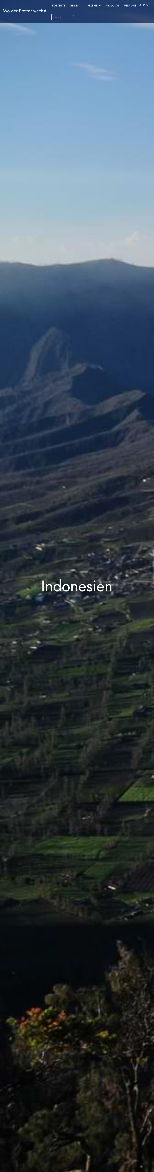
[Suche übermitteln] (73, 16)
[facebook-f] (140, 5)
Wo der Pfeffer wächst (24, 11)
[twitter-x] (147, 5)
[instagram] (144, 5)
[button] (80, 5)
